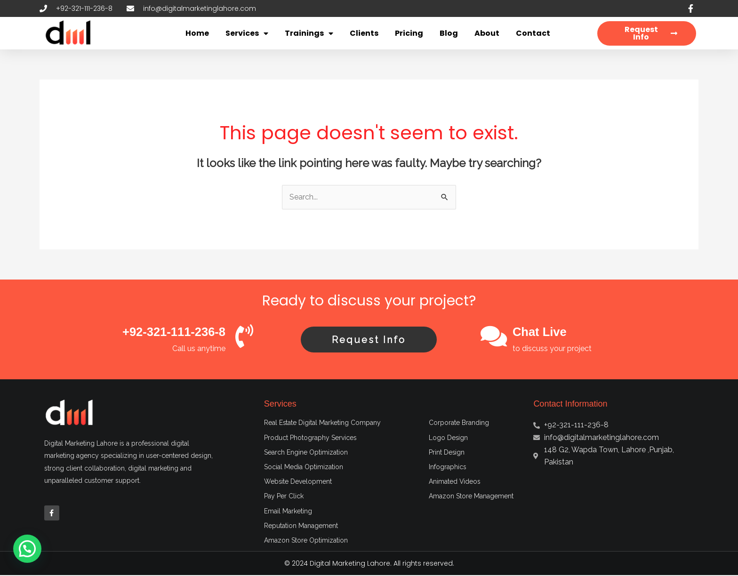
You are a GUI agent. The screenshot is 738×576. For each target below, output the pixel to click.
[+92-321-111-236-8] (244, 336)
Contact (533, 33)
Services (246, 33)
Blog (449, 33)
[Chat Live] (493, 336)
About (486, 33)
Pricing (409, 33)
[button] (27, 549)
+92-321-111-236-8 (172, 332)
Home (197, 33)
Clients (364, 33)
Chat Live (540, 332)
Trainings (309, 33)
